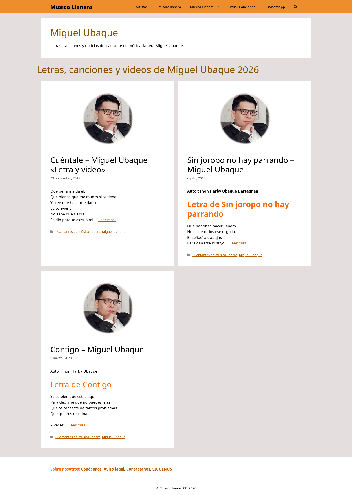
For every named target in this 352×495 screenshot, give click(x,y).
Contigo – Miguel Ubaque (97, 349)
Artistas (141, 6)
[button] (295, 6)
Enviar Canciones (241, 6)
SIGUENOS (162, 469)
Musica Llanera (71, 7)
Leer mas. (107, 219)
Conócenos (91, 469)
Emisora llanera (168, 6)
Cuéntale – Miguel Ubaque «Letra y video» (98, 165)
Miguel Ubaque (113, 231)
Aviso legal (114, 469)
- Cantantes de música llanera (77, 231)
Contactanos (138, 469)
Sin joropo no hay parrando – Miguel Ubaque (240, 165)
